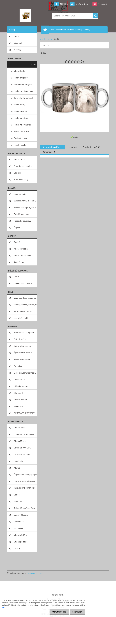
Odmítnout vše (57, 611)
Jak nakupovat (61, 29)
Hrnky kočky (19, 104)
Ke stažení (72, 147)
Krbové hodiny (20, 399)
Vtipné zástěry (20, 535)
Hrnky (33, 64)
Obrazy (17, 548)
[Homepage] (45, 29)
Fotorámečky (20, 339)
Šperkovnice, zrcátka (23, 352)
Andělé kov (19, 262)
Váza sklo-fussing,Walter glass (25, 298)
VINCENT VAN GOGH (23, 447)
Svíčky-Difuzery (21, 514)
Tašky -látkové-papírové (24, 508)
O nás (52, 29)
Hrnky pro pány (20, 77)
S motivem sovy (21, 179)
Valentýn (18, 501)
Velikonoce (19, 521)
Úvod (42, 38)
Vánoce (17, 494)
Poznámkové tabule (22, 311)
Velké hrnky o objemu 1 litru (24, 85)
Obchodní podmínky (75, 29)
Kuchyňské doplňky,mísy (25, 207)
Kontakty (86, 29)
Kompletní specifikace (52, 147)
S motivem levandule (23, 166)
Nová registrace (81, 4)
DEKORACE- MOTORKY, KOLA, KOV (24, 413)
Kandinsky (18, 461)
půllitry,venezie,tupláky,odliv (25, 304)
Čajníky (17, 227)
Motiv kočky (19, 159)
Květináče (18, 406)
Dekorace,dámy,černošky (25, 372)
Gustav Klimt (19, 427)
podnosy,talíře (20, 194)
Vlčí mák (17, 172)
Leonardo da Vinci (22, 454)
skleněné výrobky (21, 318)
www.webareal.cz (36, 573)
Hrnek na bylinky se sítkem (22, 125)
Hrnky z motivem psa (23, 91)
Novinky (17, 49)
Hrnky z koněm (20, 111)
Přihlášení (62, 4)
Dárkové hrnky (20, 138)
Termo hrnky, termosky (24, 97)
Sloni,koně (18, 392)
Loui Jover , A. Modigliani (24, 434)
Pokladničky (19, 379)
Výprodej (18, 43)
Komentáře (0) (49, 151)
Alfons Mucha (20, 441)
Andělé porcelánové (22, 255)
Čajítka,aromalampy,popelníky (25, 474)
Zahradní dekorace (22, 359)
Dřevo (16, 276)
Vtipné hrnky (19, 71)
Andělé (17, 242)
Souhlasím (77, 611)
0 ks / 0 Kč (102, 4)
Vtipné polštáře (20, 541)
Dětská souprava (21, 214)
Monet (17, 467)
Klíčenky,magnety (22, 386)
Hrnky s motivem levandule (21, 118)
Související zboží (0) (91, 147)
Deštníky (18, 366)
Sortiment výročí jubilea (24, 481)
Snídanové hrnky (21, 131)
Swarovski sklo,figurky (24, 332)
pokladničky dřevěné (23, 283)
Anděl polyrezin (21, 248)
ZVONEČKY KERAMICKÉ (24, 488)
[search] (95, 15)
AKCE (16, 36)
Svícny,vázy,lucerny (22, 345)
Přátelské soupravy (22, 220)
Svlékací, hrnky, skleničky (25, 200)
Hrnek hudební (20, 144)
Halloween (18, 528)
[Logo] (25, 15)
